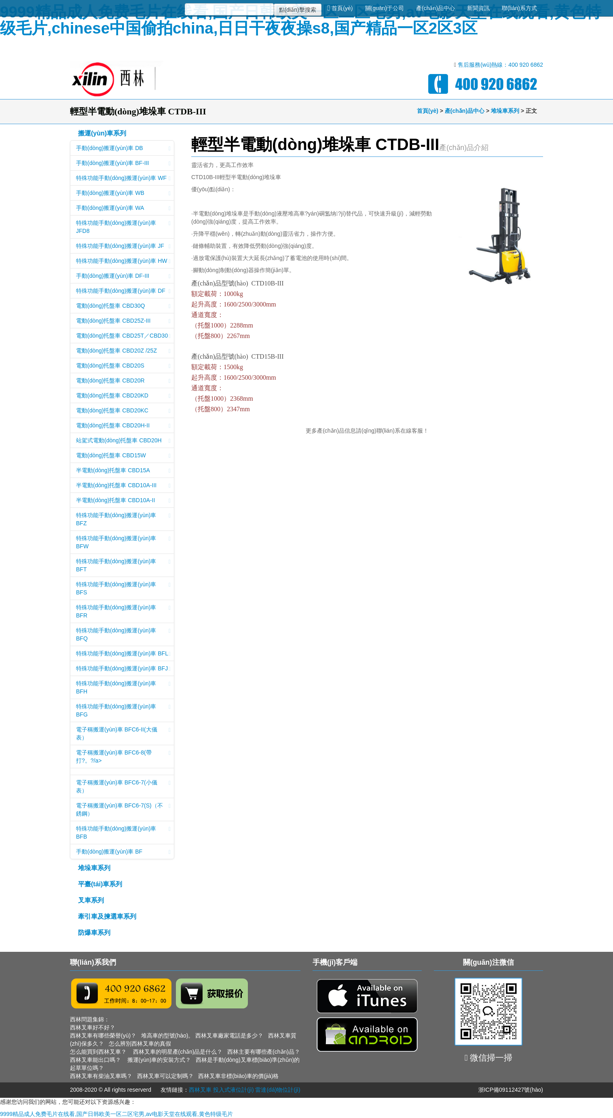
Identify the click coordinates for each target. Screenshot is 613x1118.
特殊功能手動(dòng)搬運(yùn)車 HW (123, 262)
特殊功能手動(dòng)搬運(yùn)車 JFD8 (123, 227)
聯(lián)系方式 (519, 8)
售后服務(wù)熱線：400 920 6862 (500, 64)
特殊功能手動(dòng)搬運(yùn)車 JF (123, 247)
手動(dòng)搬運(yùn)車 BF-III (123, 164)
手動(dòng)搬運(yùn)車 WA (123, 209)
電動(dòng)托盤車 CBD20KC (123, 411)
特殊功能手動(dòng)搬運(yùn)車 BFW (123, 542)
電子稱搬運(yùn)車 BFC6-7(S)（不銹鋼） (123, 809)
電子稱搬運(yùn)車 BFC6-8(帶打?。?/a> (123, 756)
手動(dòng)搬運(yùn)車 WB (123, 194)
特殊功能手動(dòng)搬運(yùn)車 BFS (123, 588)
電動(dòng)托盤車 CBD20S (123, 366)
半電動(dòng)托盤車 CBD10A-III (123, 486)
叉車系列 (91, 900)
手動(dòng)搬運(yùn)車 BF (123, 852)
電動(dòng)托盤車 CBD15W (123, 456)
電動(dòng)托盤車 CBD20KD (123, 396)
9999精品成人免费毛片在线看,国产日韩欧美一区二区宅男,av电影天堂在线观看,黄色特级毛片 (116, 1114)
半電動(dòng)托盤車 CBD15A (123, 471)
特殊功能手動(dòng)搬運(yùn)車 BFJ (123, 669)
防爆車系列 (94, 932)
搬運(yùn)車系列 (102, 133)
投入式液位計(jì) (233, 1089)
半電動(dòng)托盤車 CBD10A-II (123, 501)
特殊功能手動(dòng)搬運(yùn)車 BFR (123, 611)
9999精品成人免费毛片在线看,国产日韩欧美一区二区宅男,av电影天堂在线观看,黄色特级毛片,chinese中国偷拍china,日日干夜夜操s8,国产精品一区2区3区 (300, 20)
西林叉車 (200, 1089)
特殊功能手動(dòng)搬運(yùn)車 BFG (123, 710)
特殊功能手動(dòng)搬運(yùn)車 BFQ (123, 634)
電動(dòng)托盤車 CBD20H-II (123, 426)
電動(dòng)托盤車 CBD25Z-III (123, 321)
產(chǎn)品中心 (435, 8)
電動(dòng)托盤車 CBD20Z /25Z (123, 351)
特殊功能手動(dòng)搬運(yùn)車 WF (123, 179)
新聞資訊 (478, 8)
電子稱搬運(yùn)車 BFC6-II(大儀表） (123, 733)
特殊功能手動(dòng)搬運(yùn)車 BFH (123, 687)
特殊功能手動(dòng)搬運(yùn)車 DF (123, 291)
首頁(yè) (340, 8)
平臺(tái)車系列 (100, 884)
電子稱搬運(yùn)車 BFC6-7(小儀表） (123, 786)
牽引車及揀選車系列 (107, 916)
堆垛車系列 (505, 111)
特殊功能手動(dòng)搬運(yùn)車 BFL (123, 654)
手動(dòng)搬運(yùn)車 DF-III (123, 277)
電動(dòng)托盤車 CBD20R (123, 381)
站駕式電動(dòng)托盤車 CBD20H (123, 441)
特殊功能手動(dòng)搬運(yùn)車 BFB (123, 832)
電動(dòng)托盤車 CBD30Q (123, 306)
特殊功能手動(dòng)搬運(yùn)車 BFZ (123, 519)
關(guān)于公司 (384, 8)
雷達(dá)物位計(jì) (277, 1089)
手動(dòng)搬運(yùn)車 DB (123, 149)
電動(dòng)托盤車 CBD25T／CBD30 (123, 336)
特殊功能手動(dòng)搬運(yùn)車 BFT (123, 565)
